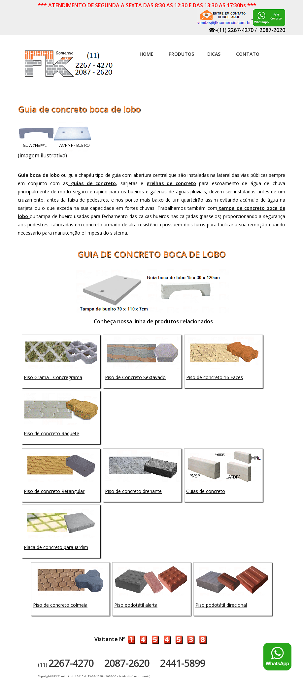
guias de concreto (92, 183)
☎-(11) (231, 30)
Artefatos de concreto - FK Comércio (69, 66)
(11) (66, 664)
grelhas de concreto (171, 183)
